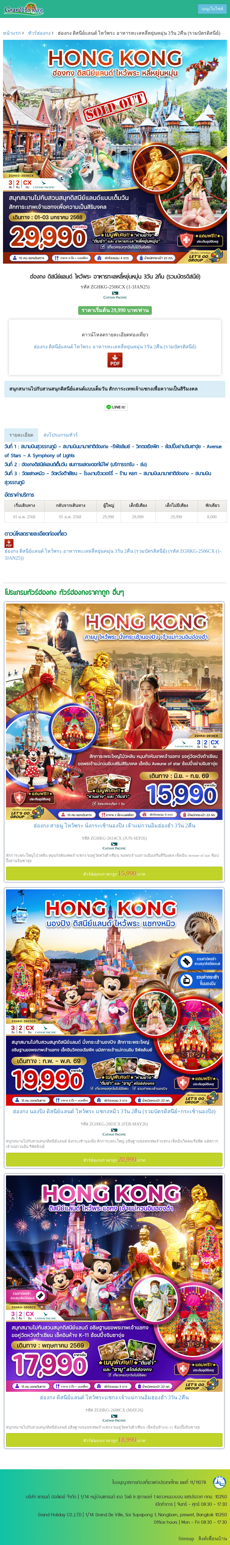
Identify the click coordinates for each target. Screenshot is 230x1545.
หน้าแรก (12, 33)
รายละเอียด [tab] (21, 434)
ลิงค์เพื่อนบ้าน (212, 1538)
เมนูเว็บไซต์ (212, 9)
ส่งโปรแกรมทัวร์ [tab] (60, 434)
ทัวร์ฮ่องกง (39, 33)
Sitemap (186, 1538)
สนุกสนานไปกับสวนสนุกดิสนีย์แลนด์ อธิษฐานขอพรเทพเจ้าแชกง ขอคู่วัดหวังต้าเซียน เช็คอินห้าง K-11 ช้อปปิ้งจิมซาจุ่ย (103, 1427)
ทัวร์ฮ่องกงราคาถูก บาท (114, 873)
